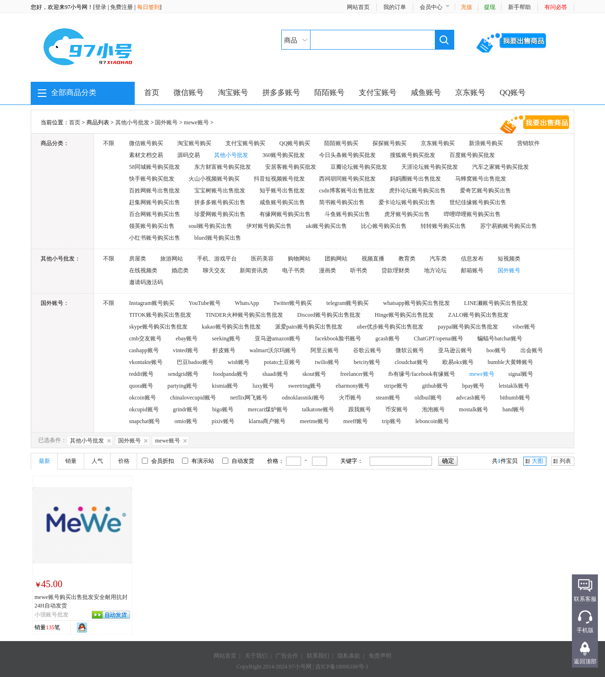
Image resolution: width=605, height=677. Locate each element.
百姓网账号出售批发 (154, 190)
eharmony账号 (353, 385)
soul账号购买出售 (210, 226)
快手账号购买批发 (151, 178)
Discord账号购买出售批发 (329, 315)
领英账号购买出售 (151, 226)
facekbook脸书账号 (338, 338)
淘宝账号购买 (194, 143)
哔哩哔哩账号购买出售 (472, 214)
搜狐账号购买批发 (412, 155)
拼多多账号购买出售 (219, 202)
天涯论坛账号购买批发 (429, 167)
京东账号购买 (438, 143)
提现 (489, 7)
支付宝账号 (378, 92)
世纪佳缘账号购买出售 (477, 202)
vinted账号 (186, 350)
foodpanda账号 (230, 374)
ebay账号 (187, 338)
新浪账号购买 (486, 143)
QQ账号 (513, 92)
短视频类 (509, 258)
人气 (97, 461)
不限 (108, 143)
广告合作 (287, 655)
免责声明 (380, 655)
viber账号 (524, 326)
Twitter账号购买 (292, 303)
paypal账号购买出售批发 (468, 326)
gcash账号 (387, 338)
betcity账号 (367, 362)
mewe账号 (196, 122)
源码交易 (188, 155)
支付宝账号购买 (245, 143)
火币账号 (350, 397)
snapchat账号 (144, 421)
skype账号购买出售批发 (158, 326)
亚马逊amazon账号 (278, 338)
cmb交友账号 (145, 338)
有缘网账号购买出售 (285, 214)
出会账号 (531, 350)
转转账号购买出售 (443, 226)
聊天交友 (214, 270)
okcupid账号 (144, 409)
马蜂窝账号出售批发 (480, 178)
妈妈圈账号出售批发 (415, 178)
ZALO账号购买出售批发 (478, 315)
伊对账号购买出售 (269, 226)
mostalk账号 (473, 409)
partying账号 (182, 385)
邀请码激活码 (146, 282)
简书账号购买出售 (341, 202)
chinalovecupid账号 (193, 397)
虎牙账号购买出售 (407, 214)
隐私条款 (348, 655)
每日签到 (148, 7)
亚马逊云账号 (455, 350)
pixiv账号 (223, 421)
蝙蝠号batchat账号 (499, 338)
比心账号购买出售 (383, 226)
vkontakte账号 (146, 362)
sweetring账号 (305, 385)
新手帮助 (519, 7)
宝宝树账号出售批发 (219, 190)
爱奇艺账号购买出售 (485, 190)
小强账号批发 (52, 614)
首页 (151, 92)
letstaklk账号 (514, 385)
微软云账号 (410, 350)
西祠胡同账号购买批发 (347, 178)
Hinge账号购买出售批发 (404, 315)
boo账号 (496, 350)
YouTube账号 (205, 303)
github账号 (435, 385)
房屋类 (137, 258)
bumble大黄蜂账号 (510, 362)
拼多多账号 (281, 92)
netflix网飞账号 (249, 397)
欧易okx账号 (458, 362)
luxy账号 (263, 385)
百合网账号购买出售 (154, 214)
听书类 (358, 270)
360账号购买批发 (283, 155)
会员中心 (431, 7)
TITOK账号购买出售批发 (160, 315)
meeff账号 (355, 421)
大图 (537, 461)
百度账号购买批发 (472, 155)
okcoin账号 (142, 397)
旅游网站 (171, 258)
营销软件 (528, 143)
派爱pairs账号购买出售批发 (309, 326)
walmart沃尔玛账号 (273, 350)
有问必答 (555, 7)
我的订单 (394, 7)
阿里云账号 (325, 350)
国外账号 (166, 122)
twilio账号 (327, 362)
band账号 (513, 409)
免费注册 (121, 7)
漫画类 (327, 270)
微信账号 (188, 92)
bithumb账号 (515, 397)
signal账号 (521, 374)
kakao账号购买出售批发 (231, 326)
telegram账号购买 (348, 303)
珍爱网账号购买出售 (219, 214)
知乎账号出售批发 (282, 190)
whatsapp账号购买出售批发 (416, 303)
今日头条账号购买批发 (347, 155)
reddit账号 (141, 374)
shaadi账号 (275, 374)
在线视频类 (143, 270)
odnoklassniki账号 (303, 397)
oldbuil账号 (428, 397)
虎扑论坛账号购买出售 (417, 190)
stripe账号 (396, 385)
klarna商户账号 (267, 421)
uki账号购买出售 (326, 226)
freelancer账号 (357, 374)
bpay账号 (473, 385)
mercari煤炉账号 (268, 409)
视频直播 (373, 258)
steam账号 (388, 397)
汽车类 (438, 258)
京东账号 (470, 92)
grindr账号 (185, 409)
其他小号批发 (132, 122)
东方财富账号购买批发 (222, 167)
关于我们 (256, 655)
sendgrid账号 (183, 374)
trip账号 (391, 421)
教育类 (406, 258)
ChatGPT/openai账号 (439, 338)
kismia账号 (225, 385)
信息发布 (472, 258)
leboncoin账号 (432, 421)
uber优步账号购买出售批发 (390, 326)
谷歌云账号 (367, 350)
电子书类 (293, 270)
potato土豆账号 (282, 362)
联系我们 (318, 655)
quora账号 (141, 385)
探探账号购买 (389, 143)
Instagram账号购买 (151, 303)
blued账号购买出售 (217, 237)
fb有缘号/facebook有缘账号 (422, 374)
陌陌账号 (329, 92)
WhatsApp (247, 303)
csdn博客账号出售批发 (347, 190)
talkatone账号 (318, 409)
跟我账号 (359, 409)
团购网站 (336, 258)
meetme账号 (314, 421)
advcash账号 (471, 397)
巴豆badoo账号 (195, 362)
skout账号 (314, 374)
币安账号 (396, 409)
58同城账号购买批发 (154, 167)
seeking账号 (226, 338)
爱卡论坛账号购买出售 (407, 202)
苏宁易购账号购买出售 (508, 226)
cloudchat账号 (411, 362)
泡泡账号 (433, 409)
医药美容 (262, 258)
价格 (124, 461)
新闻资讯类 (254, 270)
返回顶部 (585, 661)
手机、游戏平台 (217, 258)
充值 (466, 7)
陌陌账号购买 (341, 143)
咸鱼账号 (426, 92)
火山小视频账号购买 (214, 178)
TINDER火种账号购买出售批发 (244, 315)
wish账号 (239, 362)
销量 (71, 461)
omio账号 (186, 421)
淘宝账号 (233, 92)
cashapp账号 (144, 350)
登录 (100, 7)
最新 (44, 461)
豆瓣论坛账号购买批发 (358, 167)
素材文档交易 (146, 155)
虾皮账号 (224, 350)
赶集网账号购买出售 (154, 202)
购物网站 (299, 258)
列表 (565, 461)
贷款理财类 (395, 270)
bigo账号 (222, 409)
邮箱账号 (472, 270)
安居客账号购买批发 (290, 167)
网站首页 (358, 7)
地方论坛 (435, 270)
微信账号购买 (146, 143)
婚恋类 (180, 270)
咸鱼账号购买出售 (282, 202)
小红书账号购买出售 (154, 237)
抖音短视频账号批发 (279, 178)
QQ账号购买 (294, 143)
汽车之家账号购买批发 (500, 167)
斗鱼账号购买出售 (347, 214)
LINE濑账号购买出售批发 (496, 303)
